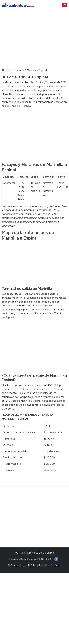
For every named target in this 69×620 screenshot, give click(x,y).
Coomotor (9, 183)
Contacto (56, 565)
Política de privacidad (18, 565)
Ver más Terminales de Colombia (34, 552)
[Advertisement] (26, 38)
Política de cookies (40, 565)
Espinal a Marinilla (20, 105)
